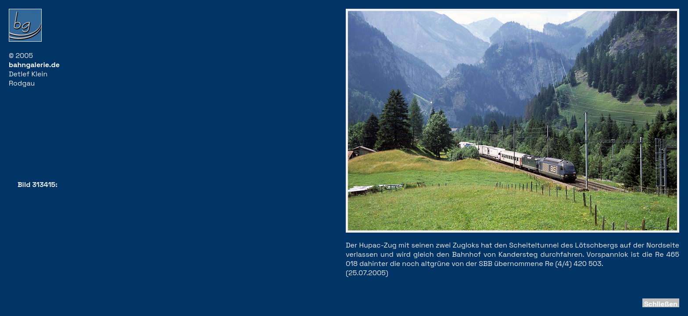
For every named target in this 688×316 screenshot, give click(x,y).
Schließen (660, 304)
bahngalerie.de (34, 64)
